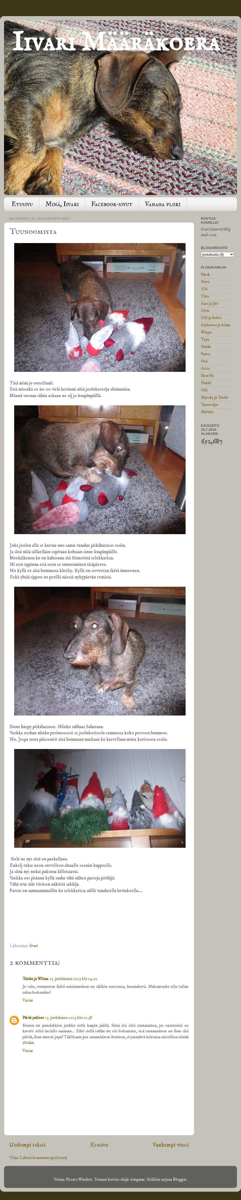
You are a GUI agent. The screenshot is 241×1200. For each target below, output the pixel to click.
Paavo (205, 354)
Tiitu (205, 296)
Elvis (205, 310)
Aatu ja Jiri (209, 303)
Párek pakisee (33, 1017)
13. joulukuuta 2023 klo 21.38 (68, 1017)
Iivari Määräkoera (116, 43)
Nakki (206, 383)
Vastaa (27, 1000)
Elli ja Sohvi (211, 317)
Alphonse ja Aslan (215, 325)
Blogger (179, 1179)
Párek (205, 274)
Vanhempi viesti (171, 1144)
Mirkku (207, 411)
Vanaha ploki (162, 204)
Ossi (204, 361)
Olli (204, 390)
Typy (205, 339)
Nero (205, 281)
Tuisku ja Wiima (35, 978)
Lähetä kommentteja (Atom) (43, 1157)
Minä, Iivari (62, 204)
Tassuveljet (209, 404)
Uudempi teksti (27, 1144)
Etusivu (22, 204)
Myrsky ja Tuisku (214, 397)
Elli (204, 289)
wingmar (137, 1179)
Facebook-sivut (111, 204)
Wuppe (206, 332)
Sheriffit (207, 375)
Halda (206, 346)
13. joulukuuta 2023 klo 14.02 (73, 978)
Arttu (205, 368)
